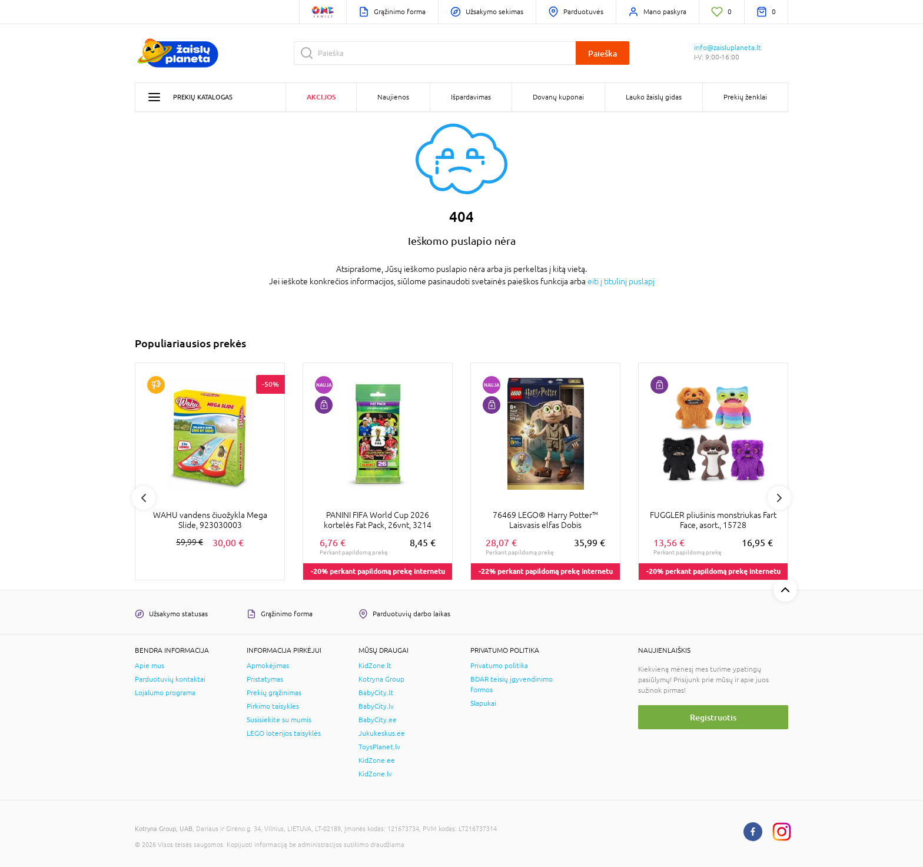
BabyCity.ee (377, 720)
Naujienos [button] (393, 97)
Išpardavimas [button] (471, 97)
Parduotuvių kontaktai (170, 679)
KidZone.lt (374, 666)
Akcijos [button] (321, 96)
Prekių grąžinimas (274, 693)
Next (779, 498)
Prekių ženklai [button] (745, 97)
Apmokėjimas (268, 666)
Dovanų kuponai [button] (558, 97)
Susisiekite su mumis (279, 720)
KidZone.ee (376, 760)
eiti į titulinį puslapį (621, 281)
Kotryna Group (381, 679)
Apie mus (149, 666)
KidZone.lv (375, 774)
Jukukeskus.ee (381, 733)
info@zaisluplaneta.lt (727, 48)
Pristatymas (265, 679)
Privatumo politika (499, 666)
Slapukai (483, 703)
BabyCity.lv (376, 706)
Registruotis (713, 717)
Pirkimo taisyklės (273, 706)
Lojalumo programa (165, 693)
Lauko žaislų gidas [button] (654, 97)
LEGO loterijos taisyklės (284, 733)
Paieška (602, 53)
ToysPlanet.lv (379, 747)
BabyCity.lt (375, 693)
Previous (143, 498)
